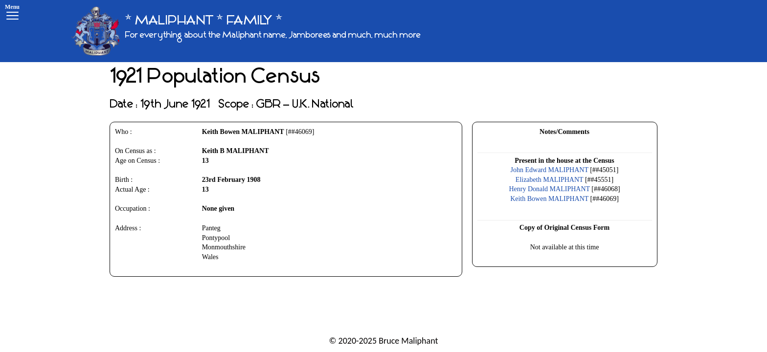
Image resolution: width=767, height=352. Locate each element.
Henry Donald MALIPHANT (549, 189)
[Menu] (12, 13)
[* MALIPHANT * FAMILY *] (246, 31)
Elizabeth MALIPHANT (550, 179)
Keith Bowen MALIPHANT (549, 198)
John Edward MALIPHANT (549, 170)
